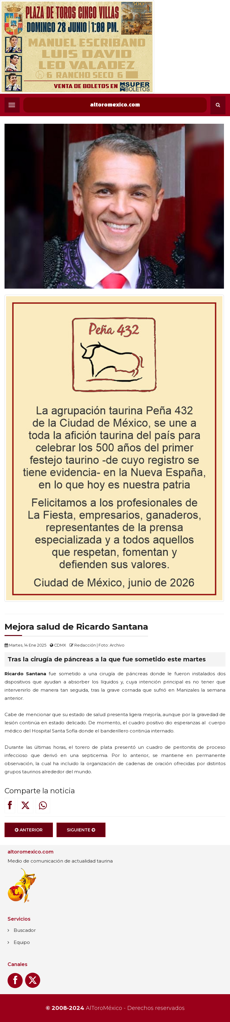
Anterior (29, 834)
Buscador (25, 930)
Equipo (22, 942)
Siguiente (81, 834)
